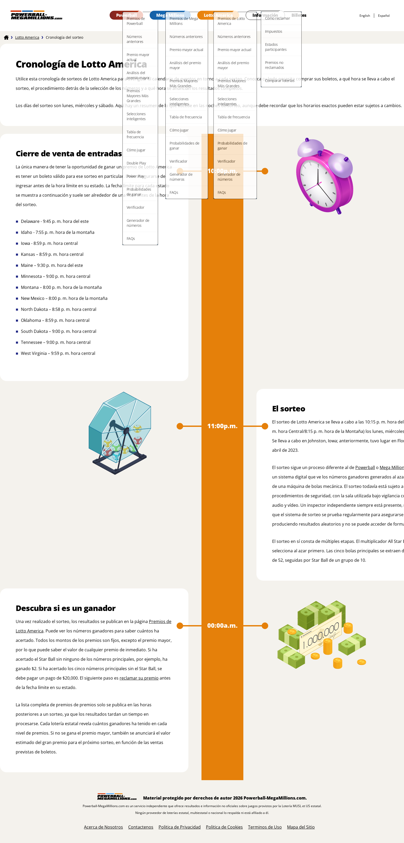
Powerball (126, 15)
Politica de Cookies (224, 827)
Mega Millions (170, 15)
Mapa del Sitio (301, 827)
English (365, 15)
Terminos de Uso (265, 827)
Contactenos (140, 827)
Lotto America (218, 15)
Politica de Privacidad (180, 827)
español (384, 15)
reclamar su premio (139, 678)
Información (265, 15)
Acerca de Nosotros (103, 827)
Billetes (298, 15)
